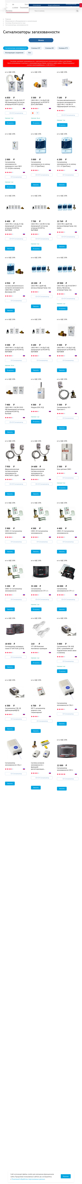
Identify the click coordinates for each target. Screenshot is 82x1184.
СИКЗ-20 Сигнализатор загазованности (39, 532)
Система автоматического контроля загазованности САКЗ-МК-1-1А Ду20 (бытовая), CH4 (14, 289)
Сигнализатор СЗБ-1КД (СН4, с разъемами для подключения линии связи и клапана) (66, 649)
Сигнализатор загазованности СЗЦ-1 (65, 704)
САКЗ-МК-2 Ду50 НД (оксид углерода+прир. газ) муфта (66, 226)
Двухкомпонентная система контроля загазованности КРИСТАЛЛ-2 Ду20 (12, 472)
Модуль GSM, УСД (37, 407)
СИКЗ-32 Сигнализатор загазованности (13, 590)
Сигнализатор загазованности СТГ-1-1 (39, 590)
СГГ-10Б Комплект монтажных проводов (39, 647)
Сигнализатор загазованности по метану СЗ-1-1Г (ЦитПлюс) (40, 164)
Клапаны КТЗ (63, 48)
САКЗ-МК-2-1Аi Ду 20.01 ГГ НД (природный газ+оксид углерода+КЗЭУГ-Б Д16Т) (15, 102)
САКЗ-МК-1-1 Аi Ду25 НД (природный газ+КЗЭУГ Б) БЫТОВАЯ (40, 349)
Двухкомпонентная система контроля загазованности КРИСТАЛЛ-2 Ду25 (38, 472)
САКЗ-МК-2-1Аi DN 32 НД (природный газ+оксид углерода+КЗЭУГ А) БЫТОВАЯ (40, 227)
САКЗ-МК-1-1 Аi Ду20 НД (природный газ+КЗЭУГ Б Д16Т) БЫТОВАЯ (40, 102)
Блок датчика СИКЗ (64, 469)
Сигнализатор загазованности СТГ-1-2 (65, 590)
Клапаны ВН (49, 48)
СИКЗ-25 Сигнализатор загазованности (65, 532)
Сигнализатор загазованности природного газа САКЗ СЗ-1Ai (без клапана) (13, 165)
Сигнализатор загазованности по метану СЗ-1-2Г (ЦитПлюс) (66, 164)
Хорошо (66, 1176)
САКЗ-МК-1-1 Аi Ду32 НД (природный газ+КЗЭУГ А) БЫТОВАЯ (14, 349)
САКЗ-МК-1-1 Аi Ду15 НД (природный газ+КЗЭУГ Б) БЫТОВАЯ (66, 349)
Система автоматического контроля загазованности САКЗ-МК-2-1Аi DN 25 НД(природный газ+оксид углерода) (66, 103)
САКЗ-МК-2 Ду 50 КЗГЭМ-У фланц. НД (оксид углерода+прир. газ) (66, 288)
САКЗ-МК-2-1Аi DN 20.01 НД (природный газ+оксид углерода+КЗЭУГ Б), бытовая (14, 410)
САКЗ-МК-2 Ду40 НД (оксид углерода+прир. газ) (40, 287)
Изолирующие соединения (14, 53)
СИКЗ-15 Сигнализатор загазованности (13, 532)
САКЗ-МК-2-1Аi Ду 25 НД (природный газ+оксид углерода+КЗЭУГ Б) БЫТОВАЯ (14, 227)
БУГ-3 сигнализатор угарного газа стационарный (38, 710)
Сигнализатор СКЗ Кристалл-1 (63, 408)
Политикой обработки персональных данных (28, 1179)
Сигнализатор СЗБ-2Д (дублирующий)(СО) (13, 709)
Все (29, 53)
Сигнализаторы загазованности (15, 48)
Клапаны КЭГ (35, 48)
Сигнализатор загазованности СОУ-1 (65, 769)
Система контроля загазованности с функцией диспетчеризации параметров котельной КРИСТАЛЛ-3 (39, 766)
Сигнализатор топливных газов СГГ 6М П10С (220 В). (14, 647)
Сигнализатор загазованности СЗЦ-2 (13, 764)
